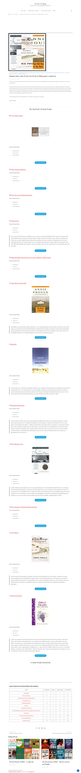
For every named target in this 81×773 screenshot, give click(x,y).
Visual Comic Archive (46, 10)
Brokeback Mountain (17, 405)
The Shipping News (17, 444)
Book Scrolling (40, 4)
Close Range (15, 533)
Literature (20, 73)
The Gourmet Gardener (18, 169)
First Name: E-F (62, 72)
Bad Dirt (13, 344)
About (54, 10)
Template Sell (31, 771)
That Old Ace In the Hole (18, 283)
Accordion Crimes (17, 116)
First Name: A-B (56, 72)
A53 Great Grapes (16, 596)
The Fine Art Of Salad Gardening (22, 195)
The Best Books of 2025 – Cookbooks (21, 762)
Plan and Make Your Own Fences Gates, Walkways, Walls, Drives (31, 257)
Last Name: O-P (15, 73)
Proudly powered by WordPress (14, 771)
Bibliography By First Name (25, 72)
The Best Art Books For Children (15, 733)
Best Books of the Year (33, 10)
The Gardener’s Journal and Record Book (24, 507)
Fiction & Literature (48, 72)
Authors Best (11, 72)
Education (43, 72)
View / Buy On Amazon (40, 162)
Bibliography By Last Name (35, 72)
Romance (25, 73)
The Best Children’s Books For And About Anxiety (62, 733)
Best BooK (23, 10)
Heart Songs (15, 221)
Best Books (17, 72)
